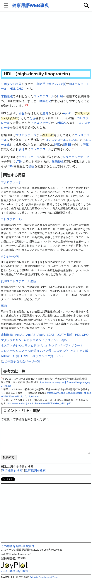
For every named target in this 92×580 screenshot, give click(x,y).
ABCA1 (62, 122)
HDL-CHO (16, 88)
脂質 (45, 113)
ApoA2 (30, 334)
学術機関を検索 (12, 470)
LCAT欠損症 (65, 334)
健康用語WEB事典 (30, 5)
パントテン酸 (79, 350)
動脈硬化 (45, 101)
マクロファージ (40, 122)
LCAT (72, 139)
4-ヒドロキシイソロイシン (41, 340)
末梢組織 (7, 96)
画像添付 (28, 546)
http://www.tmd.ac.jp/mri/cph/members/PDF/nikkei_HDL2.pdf (39, 403)
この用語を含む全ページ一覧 (21, 361)
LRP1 (24, 356)
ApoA (41, 334)
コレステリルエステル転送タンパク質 (26, 350)
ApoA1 (67, 113)
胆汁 (22, 149)
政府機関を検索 (35, 470)
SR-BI (67, 144)
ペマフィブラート (71, 345)
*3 (73, 148)
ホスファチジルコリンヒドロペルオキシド (29, 345)
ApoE (65, 340)
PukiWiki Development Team (44, 577)
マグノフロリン (11, 340)
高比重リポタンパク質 (51, 84)
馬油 (4, 305)
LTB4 (19, 161)
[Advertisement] (46, 40)
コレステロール (43, 96)
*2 (27, 105)
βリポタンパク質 (42, 356)
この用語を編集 (11, 546)
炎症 (31, 166)
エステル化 (60, 350)
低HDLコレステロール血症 (18, 281)
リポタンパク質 (11, 84)
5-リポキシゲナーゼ (76, 157)
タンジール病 (10, 256)
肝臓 (60, 96)
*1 (25, 105)
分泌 (33, 118)
